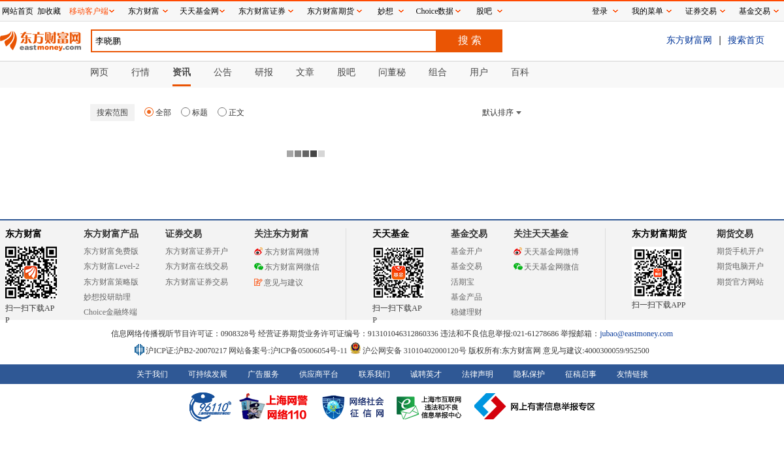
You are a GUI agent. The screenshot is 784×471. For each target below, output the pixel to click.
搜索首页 (746, 40)
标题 (194, 112)
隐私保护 (529, 374)
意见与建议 (278, 282)
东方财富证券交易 (196, 282)
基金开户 (466, 251)
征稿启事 (580, 374)
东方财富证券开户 (196, 251)
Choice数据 (435, 11)
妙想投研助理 (107, 297)
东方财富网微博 (286, 251)
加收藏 (49, 11)
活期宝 (462, 282)
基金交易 (466, 266)
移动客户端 (88, 11)
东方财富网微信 (286, 266)
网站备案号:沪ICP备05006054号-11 (289, 350)
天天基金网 (199, 11)
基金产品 (466, 297)
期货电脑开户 (740, 266)
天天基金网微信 (546, 266)
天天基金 (390, 234)
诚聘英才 (426, 374)
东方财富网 (689, 40)
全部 (157, 112)
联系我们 (374, 374)
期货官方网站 (740, 282)
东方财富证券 (262, 11)
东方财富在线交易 (196, 266)
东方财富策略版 (111, 282)
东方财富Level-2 (111, 266)
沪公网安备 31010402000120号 (408, 350)
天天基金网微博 (546, 251)
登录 (600, 11)
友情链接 (632, 374)
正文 (231, 112)
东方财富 (23, 234)
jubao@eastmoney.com (636, 333)
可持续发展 (207, 374)
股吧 (484, 11)
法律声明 (477, 374)
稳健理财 (466, 312)
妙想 (385, 11)
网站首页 (17, 11)
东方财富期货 (659, 234)
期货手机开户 (740, 251)
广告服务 (263, 374)
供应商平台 (318, 374)
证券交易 (701, 11)
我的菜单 (647, 11)
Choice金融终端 (110, 312)
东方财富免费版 (111, 251)
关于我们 (152, 374)
